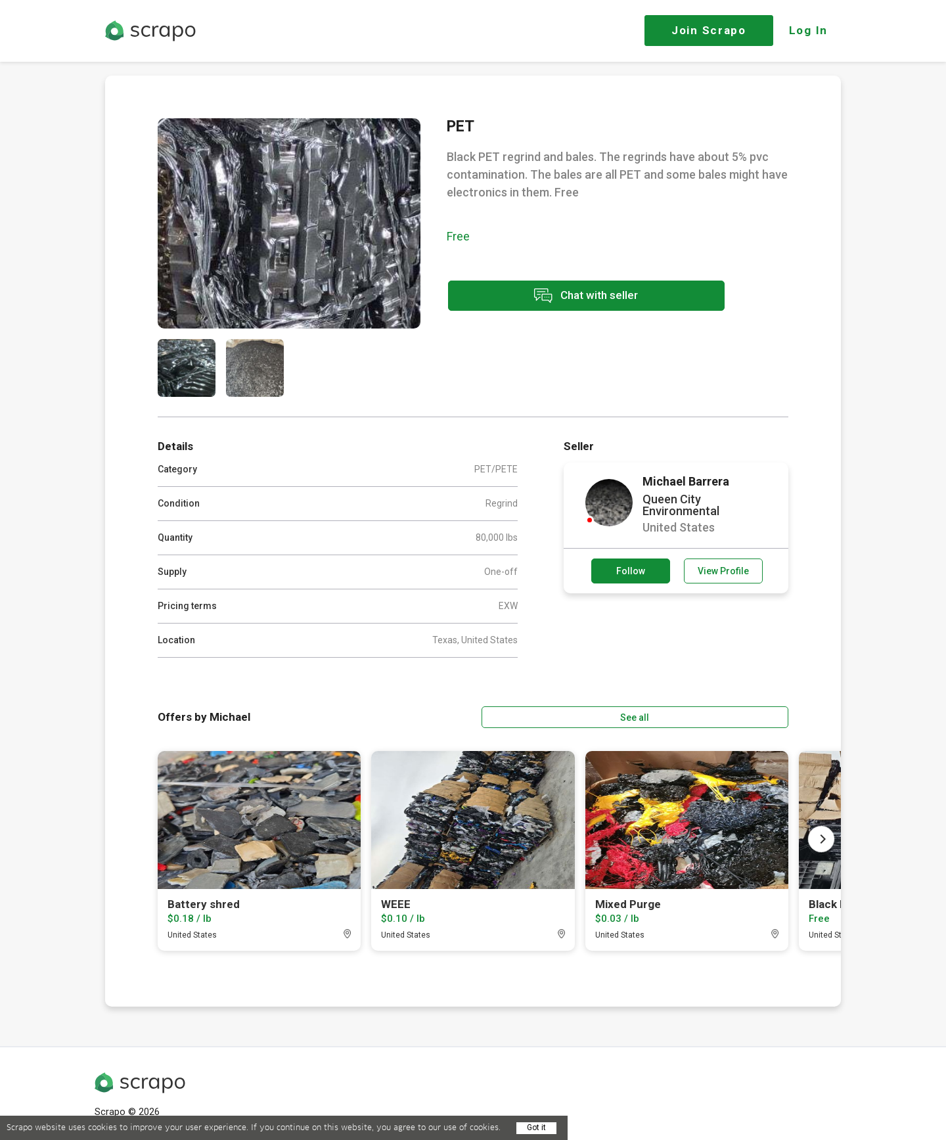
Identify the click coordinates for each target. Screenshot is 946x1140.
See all (750, 715)
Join (708, 30)
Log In (808, 30)
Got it (536, 1127)
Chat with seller (564, 297)
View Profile (723, 571)
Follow (630, 571)
